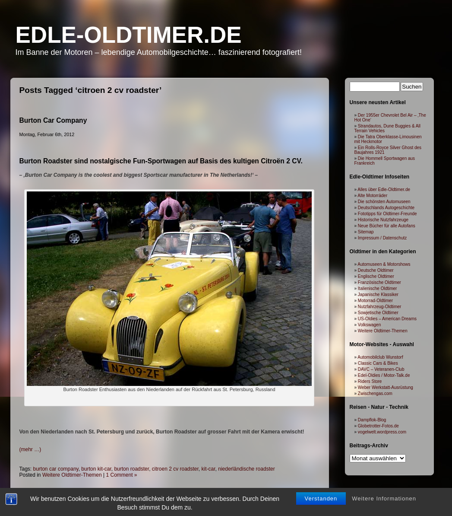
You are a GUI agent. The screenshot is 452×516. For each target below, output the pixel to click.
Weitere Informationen (384, 466)
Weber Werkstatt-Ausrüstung (385, 387)
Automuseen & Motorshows (383, 264)
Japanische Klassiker (378, 294)
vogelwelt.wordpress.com (382, 432)
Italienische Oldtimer (377, 288)
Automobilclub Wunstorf (380, 357)
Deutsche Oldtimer (376, 270)
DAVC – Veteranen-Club (381, 369)
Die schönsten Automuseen (384, 201)
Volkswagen (369, 324)
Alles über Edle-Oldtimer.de (383, 189)
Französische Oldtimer (379, 282)
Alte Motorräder (372, 195)
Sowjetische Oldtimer (378, 312)
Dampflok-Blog (372, 419)
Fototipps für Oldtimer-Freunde (387, 213)
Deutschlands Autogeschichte (386, 207)
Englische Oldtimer (376, 276)
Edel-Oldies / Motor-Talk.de (384, 375)
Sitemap (366, 231)
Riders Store (370, 381)
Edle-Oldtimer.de (129, 35)
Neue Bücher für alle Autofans (386, 225)
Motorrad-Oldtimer (375, 300)
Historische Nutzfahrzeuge (383, 219)
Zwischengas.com (375, 393)
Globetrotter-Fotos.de (378, 426)
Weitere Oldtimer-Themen (383, 330)
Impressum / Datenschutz (382, 238)
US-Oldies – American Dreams (387, 318)
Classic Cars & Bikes (378, 363)
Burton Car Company (53, 120)
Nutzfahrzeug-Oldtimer (379, 306)
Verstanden (321, 466)
